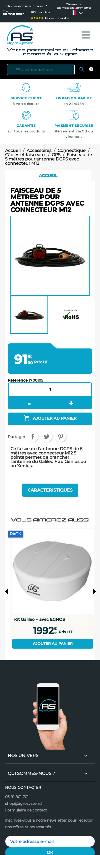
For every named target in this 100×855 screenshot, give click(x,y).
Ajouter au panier (53, 641)
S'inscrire (40, 12)
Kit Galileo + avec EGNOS (39, 616)
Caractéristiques (50, 487)
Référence (18, 377)
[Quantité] (50, 387)
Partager (32, 434)
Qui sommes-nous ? (26, 5)
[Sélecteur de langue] (73, 12)
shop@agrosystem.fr (24, 800)
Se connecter (13, 12)
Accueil (48, 172)
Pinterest (60, 434)
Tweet (46, 434)
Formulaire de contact (26, 807)
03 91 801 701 (17, 794)
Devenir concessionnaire (74, 6)
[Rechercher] (41, 66)
